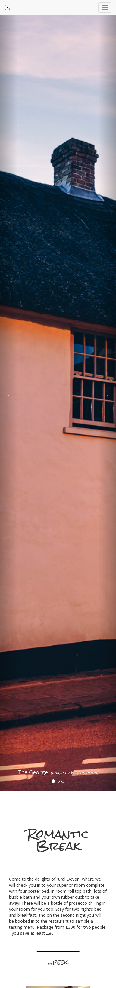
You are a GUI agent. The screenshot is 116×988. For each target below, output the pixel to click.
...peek (58, 962)
